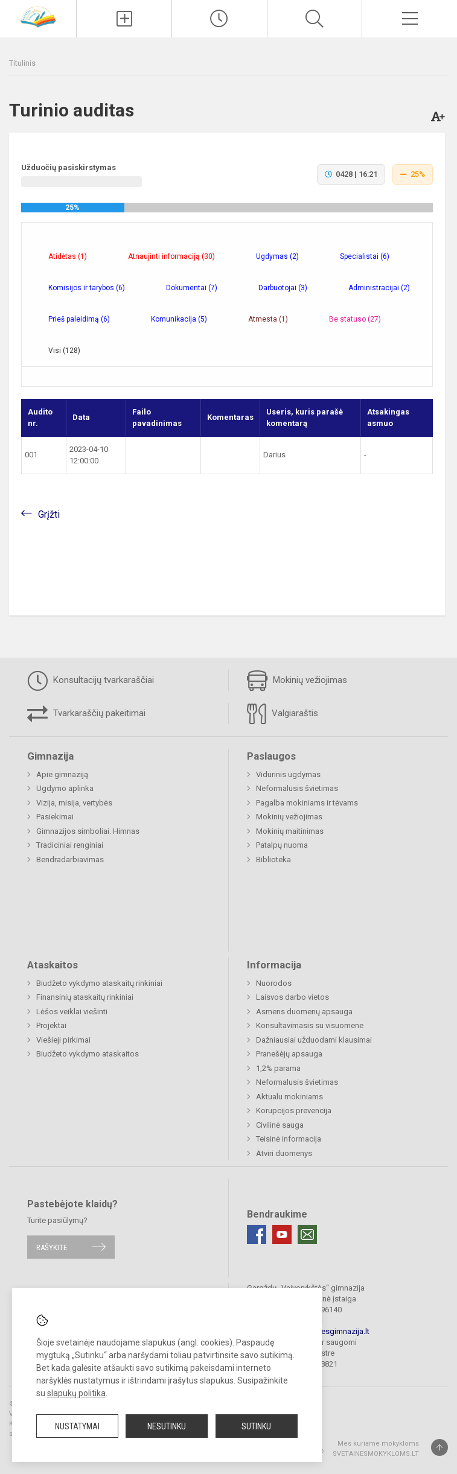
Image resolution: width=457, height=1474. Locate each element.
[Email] (307, 1234)
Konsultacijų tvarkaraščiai (90, 680)
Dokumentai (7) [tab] (191, 288)
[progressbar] (227, 207)
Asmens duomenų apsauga (304, 1011)
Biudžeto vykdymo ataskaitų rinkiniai (99, 983)
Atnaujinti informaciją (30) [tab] (171, 256)
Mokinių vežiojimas (297, 680)
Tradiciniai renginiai (69, 845)
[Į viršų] (439, 1447)
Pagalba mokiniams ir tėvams (307, 802)
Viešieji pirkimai (63, 1039)
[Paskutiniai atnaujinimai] (219, 18)
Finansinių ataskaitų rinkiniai (84, 997)
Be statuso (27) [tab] (355, 319)
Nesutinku (166, 1426)
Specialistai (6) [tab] (364, 256)
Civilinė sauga (280, 1124)
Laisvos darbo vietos (292, 997)
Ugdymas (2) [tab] (277, 256)
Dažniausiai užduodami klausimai (314, 1039)
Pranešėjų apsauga (289, 1053)
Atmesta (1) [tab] (268, 319)
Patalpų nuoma (282, 845)
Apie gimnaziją (62, 774)
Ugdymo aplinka (65, 788)
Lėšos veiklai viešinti (71, 1011)
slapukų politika (76, 1393)
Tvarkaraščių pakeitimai (86, 714)
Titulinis (22, 63)
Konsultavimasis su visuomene (309, 1025)
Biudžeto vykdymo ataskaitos (87, 1053)
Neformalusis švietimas (297, 788)
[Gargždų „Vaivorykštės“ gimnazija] (38, 16)
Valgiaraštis (282, 714)
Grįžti (49, 514)
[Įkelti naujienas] (124, 18)
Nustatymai (77, 1426)
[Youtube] (282, 1234)
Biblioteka (273, 859)
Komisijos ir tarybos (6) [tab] (86, 288)
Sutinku (256, 1426)
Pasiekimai (55, 816)
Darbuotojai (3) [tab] (282, 288)
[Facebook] (256, 1234)
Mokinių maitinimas (290, 831)
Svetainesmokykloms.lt (376, 1454)
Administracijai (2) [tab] (379, 288)
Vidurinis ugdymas (288, 774)
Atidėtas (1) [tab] (67, 256)
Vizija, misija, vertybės (74, 802)
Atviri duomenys (284, 1153)
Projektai (51, 1025)
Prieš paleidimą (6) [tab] (79, 319)
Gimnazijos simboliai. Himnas (87, 831)
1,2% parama (278, 1068)
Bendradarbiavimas (70, 859)
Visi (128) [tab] (64, 350)
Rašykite (51, 1246)
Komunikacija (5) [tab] (179, 319)
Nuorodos (274, 983)
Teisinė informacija (288, 1138)
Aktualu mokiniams (289, 1096)
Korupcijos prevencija (293, 1110)
